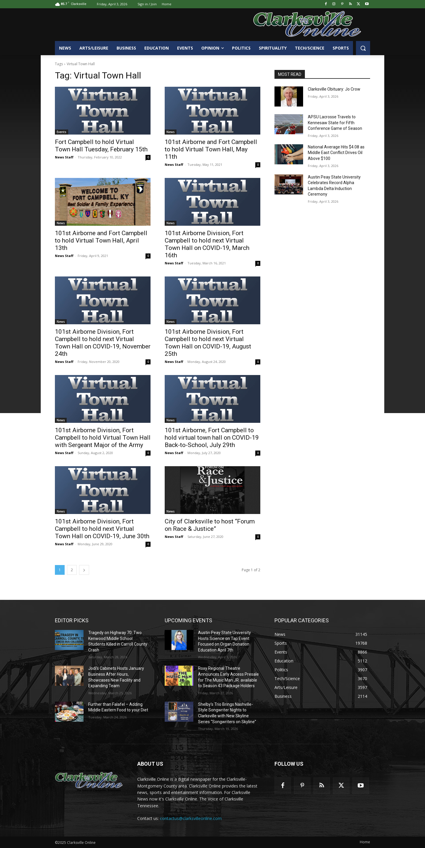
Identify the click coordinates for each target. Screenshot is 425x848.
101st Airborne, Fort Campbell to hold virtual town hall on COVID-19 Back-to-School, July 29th (212, 437)
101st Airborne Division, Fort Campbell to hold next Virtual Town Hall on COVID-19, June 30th (102, 529)
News (170, 132)
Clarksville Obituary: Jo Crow (334, 89)
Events (61, 132)
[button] (363, 48)
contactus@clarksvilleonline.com (191, 818)
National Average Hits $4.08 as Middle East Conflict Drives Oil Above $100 (336, 153)
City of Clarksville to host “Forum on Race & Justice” (210, 525)
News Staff (64, 157)
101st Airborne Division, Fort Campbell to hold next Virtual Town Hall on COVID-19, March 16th (207, 244)
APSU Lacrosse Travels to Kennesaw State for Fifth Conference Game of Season (335, 122)
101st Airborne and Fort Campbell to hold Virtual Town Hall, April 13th (101, 240)
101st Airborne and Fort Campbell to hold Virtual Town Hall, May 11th (211, 149)
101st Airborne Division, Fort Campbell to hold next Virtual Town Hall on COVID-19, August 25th (208, 342)
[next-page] (84, 570)
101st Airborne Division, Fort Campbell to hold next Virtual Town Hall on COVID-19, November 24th (103, 342)
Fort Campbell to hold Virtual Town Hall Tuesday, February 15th (101, 145)
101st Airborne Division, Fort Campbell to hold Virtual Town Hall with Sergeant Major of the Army (103, 437)
